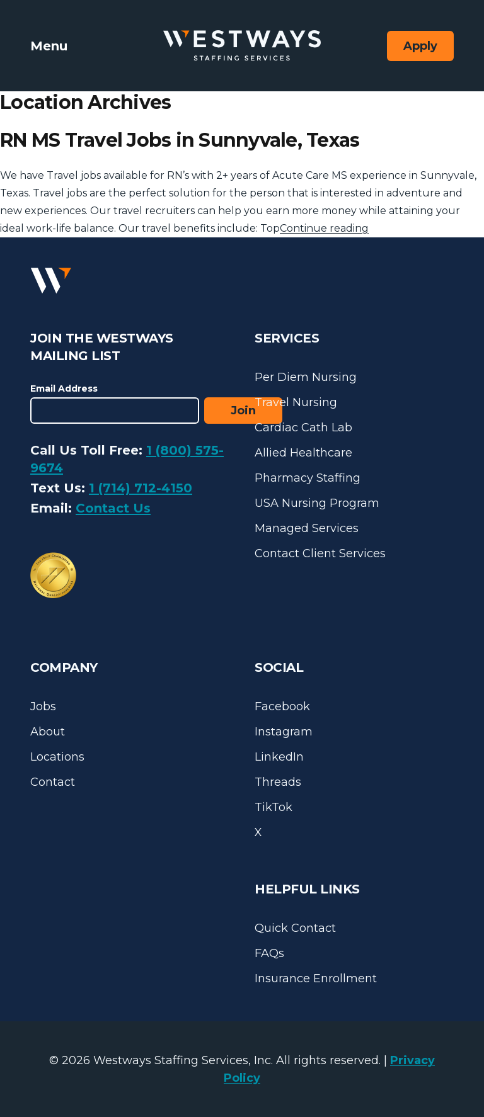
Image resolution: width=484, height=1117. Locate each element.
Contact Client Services (320, 553)
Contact (52, 782)
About (47, 732)
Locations (57, 757)
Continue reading (324, 228)
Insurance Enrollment (316, 978)
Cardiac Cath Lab (303, 427)
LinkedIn (279, 757)
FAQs (269, 953)
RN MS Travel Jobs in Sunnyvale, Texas (179, 140)
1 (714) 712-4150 (140, 488)
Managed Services (307, 528)
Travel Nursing (296, 402)
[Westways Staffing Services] (242, 45)
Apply (420, 46)
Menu (48, 46)
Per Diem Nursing (306, 377)
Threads (278, 782)
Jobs (43, 706)
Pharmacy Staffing (307, 478)
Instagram (284, 732)
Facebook (282, 706)
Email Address (64, 388)
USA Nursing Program (317, 503)
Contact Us (113, 508)
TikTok (273, 807)
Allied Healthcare (303, 453)
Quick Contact (295, 928)
